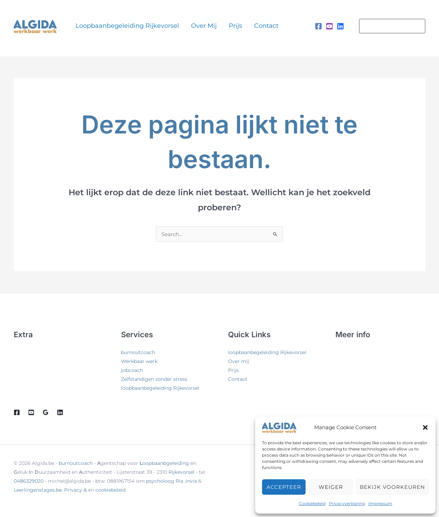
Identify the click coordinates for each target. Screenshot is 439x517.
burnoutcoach (138, 352)
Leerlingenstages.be (38, 490)
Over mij (193, 26)
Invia (191, 481)
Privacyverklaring (347, 503)
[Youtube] (31, 412)
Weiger (331, 487)
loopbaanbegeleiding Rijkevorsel (124, 26)
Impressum (380, 503)
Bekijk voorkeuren (392, 487)
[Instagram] (329, 26)
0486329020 (29, 481)
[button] (425, 427)
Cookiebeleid (312, 503)
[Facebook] (318, 26)
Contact (239, 26)
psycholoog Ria (164, 481)
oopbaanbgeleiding (164, 463)
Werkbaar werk (139, 361)
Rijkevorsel (181, 472)
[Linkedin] (340, 26)
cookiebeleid (110, 490)
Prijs (216, 26)
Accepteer (283, 487)
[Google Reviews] (46, 412)
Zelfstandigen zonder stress (154, 379)
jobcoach (132, 370)
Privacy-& (76, 490)
